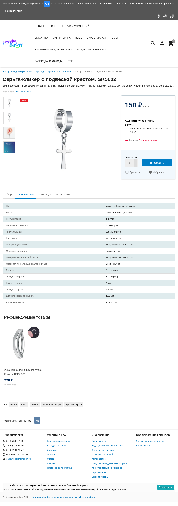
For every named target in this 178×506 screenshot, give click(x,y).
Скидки (130, 3)
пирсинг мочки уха (52, 404)
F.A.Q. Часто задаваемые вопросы (109, 463)
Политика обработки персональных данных (54, 497)
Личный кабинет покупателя (150, 441)
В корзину (157, 162)
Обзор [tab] (8, 194)
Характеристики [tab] (25, 194)
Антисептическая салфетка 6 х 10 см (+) (149, 130)
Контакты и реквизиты (64, 3)
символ (34, 404)
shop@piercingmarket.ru (31, 4)
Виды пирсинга (99, 441)
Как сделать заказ (89, 3)
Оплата (51, 454)
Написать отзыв (23, 92)
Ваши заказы (143, 445)
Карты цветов (99, 459)
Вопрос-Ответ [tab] (63, 194)
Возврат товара (100, 477)
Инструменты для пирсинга (53, 49)
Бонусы (142, 3)
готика (13, 404)
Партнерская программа (161, 3)
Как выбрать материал (103, 450)
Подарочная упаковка (92, 49)
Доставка (52, 450)
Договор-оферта (87, 497)
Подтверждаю (166, 487)
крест (24, 404)
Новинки (41, 26)
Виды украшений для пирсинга (108, 445)
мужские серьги (74, 404)
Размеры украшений (102, 454)
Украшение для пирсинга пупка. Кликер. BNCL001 (23, 371)
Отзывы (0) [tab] (45, 194)
